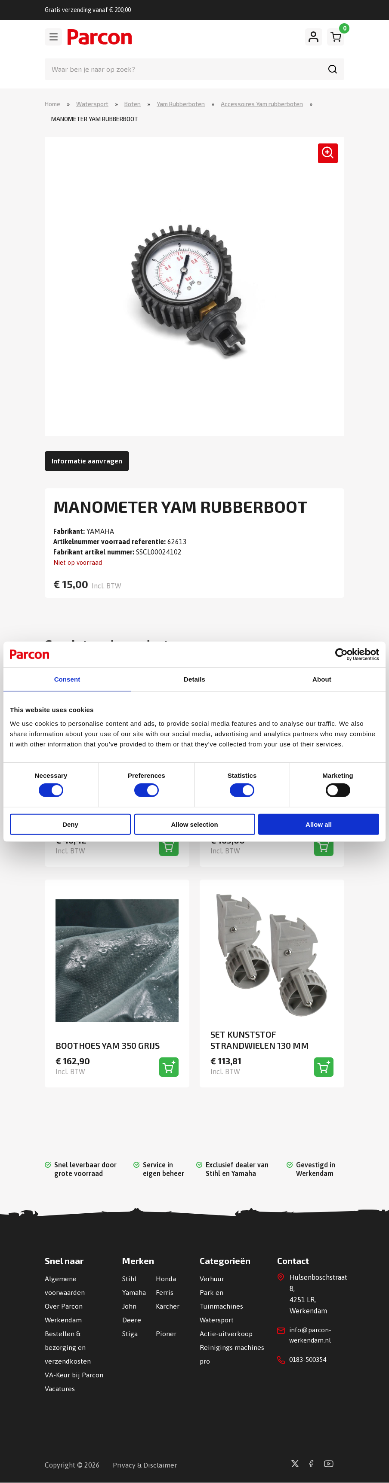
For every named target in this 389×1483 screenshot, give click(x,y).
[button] (325, 156)
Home (52, 104)
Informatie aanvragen (87, 461)
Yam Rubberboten (181, 104)
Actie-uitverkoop (226, 1334)
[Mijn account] (313, 37)
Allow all (319, 824)
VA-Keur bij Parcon (74, 1375)
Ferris (164, 1293)
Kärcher (167, 1306)
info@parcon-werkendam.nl (311, 1336)
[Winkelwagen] (335, 37)
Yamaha (134, 1293)
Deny (70, 824)
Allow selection (194, 824)
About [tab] (321, 679)
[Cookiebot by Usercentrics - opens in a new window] (341, 654)
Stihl (129, 1279)
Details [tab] (194, 679)
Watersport (92, 104)
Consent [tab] (67, 679)
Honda (166, 1279)
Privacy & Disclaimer (145, 1465)
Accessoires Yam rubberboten (262, 104)
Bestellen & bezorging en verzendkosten (68, 1347)
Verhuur (212, 1279)
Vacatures (60, 1389)
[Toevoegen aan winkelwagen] (169, 846)
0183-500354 (309, 1362)
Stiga (130, 1334)
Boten (132, 104)
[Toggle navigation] (53, 37)
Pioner (166, 1334)
